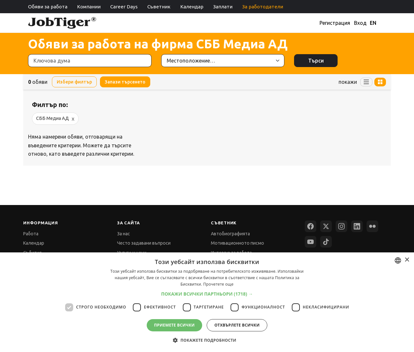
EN (373, 23)
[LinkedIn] (357, 226)
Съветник (159, 6)
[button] (207, 294)
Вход (360, 23)
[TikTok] (326, 242)
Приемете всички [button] (174, 325)
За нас (123, 233)
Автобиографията (230, 233)
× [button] (406, 260)
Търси (316, 61)
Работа (30, 233)
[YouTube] (310, 242)
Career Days (124, 6)
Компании (89, 6)
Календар (191, 6)
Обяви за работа (47, 6)
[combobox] (398, 260)
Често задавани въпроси (144, 243)
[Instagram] (341, 226)
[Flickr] (372, 226)
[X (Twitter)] (326, 226)
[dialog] (207, 302)
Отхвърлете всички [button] (237, 325)
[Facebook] (310, 226)
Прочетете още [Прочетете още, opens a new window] (218, 284)
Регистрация (335, 23)
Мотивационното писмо (237, 243)
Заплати (222, 6)
